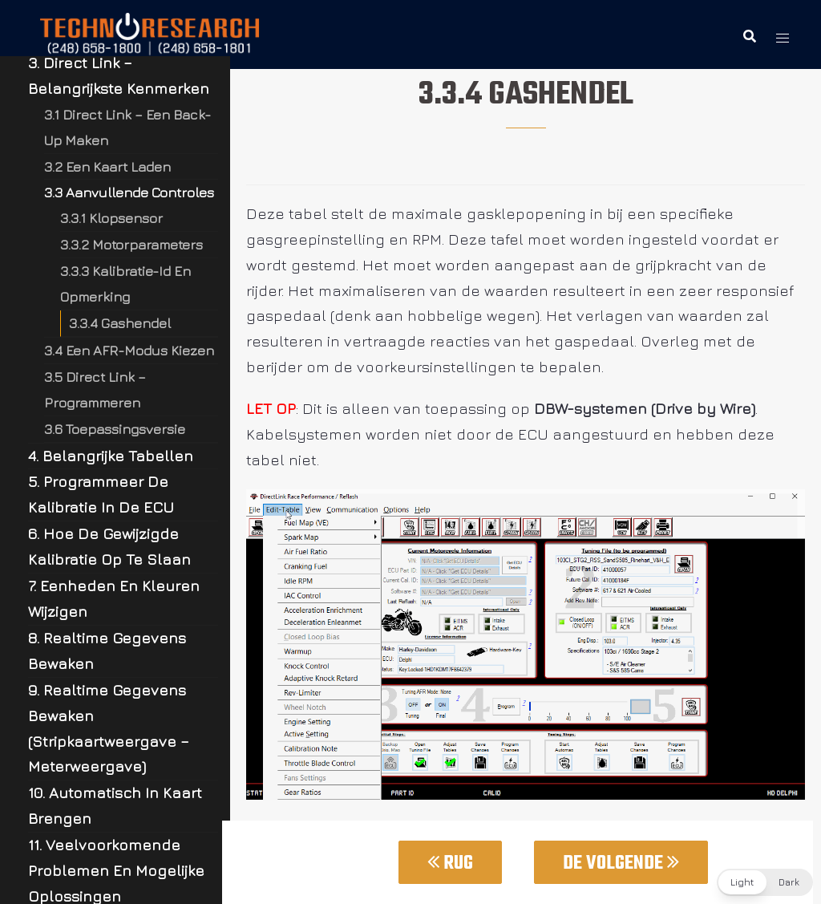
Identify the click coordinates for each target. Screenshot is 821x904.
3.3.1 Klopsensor (111, 217)
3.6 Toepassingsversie (114, 428)
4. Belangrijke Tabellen (110, 455)
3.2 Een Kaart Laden (107, 166)
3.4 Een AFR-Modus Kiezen (129, 350)
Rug (450, 863)
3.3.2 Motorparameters (131, 244)
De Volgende (621, 863)
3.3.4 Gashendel (120, 322)
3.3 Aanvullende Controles (129, 192)
